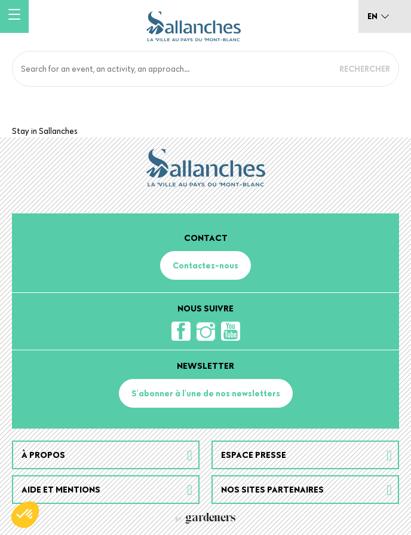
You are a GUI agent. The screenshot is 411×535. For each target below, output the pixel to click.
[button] (25, 514)
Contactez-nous (205, 265)
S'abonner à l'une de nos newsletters (205, 393)
